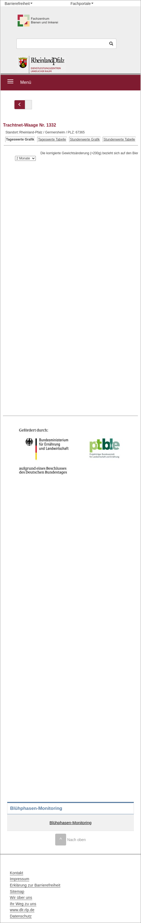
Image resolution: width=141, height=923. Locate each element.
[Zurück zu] (19, 104)
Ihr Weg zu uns (23, 904)
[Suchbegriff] (61, 44)
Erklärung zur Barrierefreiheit (35, 885)
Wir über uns (21, 897)
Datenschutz (21, 916)
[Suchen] (111, 44)
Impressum (19, 879)
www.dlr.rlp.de (22, 910)
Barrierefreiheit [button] (17, 3)
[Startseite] (41, 64)
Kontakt (16, 873)
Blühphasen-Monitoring (70, 822)
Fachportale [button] (80, 3)
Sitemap (17, 891)
